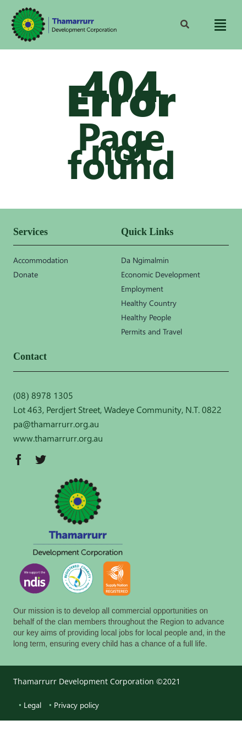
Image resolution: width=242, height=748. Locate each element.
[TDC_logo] (64, 24)
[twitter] (40, 459)
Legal (32, 705)
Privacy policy (76, 705)
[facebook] (18, 459)
